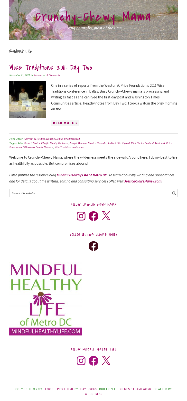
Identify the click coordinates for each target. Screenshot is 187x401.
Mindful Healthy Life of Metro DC (82, 175)
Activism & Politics (34, 138)
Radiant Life (114, 143)
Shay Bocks (88, 389)
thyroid (126, 143)
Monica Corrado (97, 143)
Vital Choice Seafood (142, 143)
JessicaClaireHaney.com (142, 181)
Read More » (65, 123)
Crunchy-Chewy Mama (93, 17)
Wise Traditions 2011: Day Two (50, 67)
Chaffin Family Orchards (54, 143)
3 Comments (53, 75)
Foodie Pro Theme (59, 389)
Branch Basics (32, 143)
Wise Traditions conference (69, 147)
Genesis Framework (135, 389)
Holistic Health (54, 138)
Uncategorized (72, 138)
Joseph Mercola (78, 143)
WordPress (93, 394)
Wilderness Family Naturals (38, 147)
